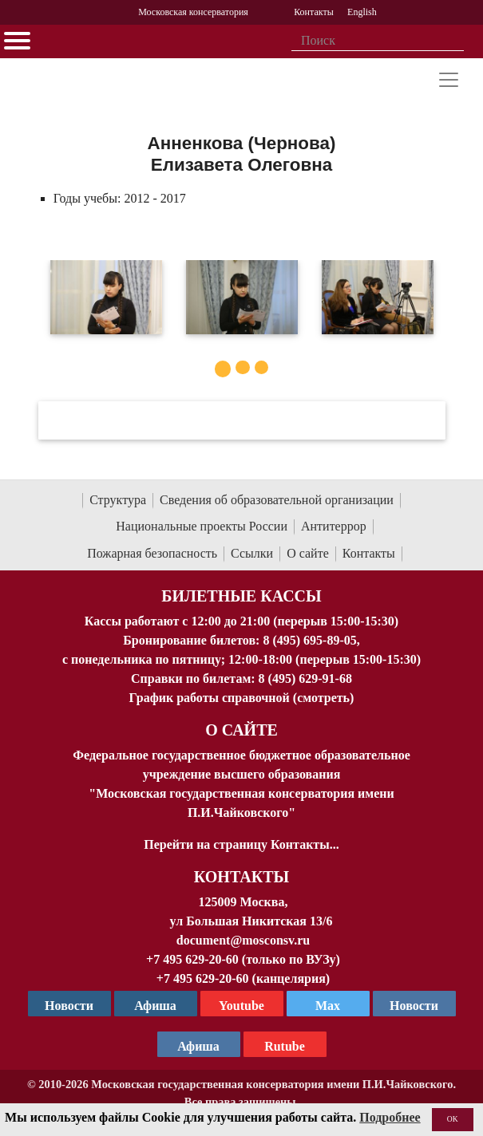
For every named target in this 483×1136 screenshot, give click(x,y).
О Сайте (241, 730)
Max (327, 1005)
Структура (117, 500)
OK (452, 1118)
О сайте (308, 553)
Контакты (368, 553)
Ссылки (252, 553)
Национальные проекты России (201, 526)
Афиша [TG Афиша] (155, 1005)
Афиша (198, 1046)
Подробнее (389, 1117)
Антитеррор (333, 526)
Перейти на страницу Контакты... (241, 844)
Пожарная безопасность (152, 553)
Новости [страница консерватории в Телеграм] (69, 1005)
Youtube (241, 1005)
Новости (414, 1005)
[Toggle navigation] (448, 80)
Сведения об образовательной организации (277, 500)
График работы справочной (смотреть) (241, 697)
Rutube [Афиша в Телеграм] (284, 1046)
